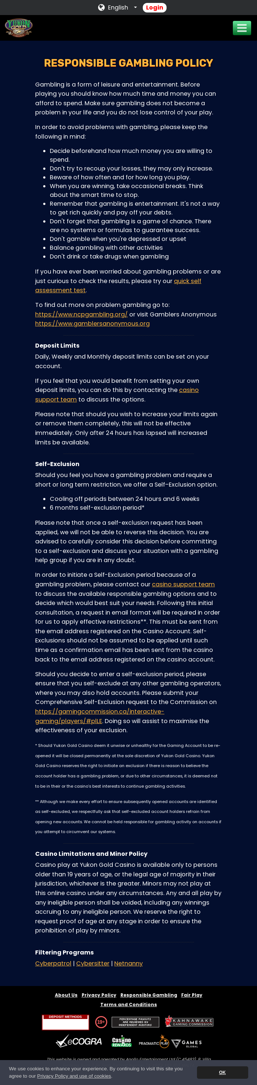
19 (99, 1022)
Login (154, 7)
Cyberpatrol (53, 963)
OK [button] (222, 1072)
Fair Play (191, 995)
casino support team (183, 584)
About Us (66, 995)
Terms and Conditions (128, 1004)
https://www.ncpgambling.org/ (81, 314)
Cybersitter (92, 963)
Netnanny (128, 963)
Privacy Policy (99, 995)
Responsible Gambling (148, 995)
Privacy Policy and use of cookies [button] (74, 1076)
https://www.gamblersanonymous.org (92, 323)
